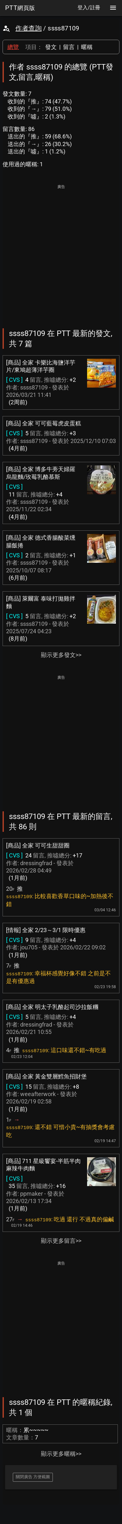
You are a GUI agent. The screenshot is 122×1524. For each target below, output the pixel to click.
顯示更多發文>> (61, 654)
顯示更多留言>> (61, 1240)
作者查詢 (28, 28)
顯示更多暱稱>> (61, 1453)
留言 (69, 47)
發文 (51, 47)
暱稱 (87, 47)
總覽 (13, 47)
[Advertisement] (61, 252)
